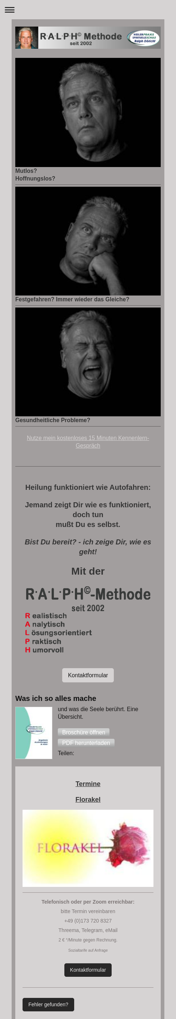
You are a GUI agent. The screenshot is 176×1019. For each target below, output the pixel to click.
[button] (83, 732)
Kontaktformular (88, 675)
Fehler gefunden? (48, 1004)
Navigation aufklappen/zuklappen (88, 9)
